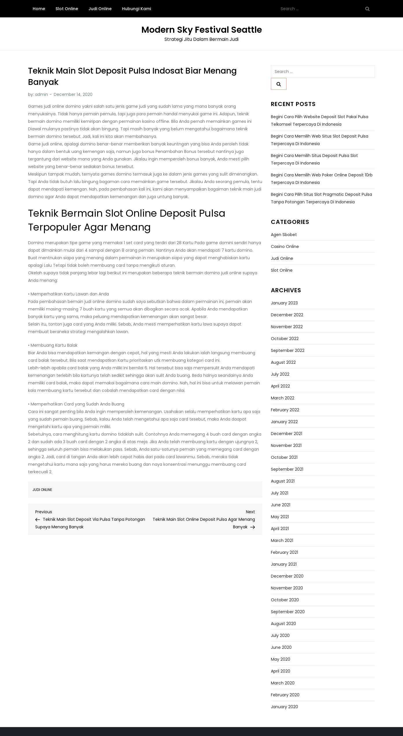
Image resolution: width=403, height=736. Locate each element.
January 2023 (284, 303)
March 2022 (282, 398)
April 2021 (280, 529)
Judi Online (100, 9)
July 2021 (279, 493)
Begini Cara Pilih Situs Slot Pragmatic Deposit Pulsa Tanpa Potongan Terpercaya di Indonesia (321, 198)
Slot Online (67, 9)
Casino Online (285, 246)
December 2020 (287, 576)
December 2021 (286, 434)
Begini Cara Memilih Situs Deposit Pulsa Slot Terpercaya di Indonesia (314, 159)
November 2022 (287, 327)
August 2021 (283, 481)
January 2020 (284, 707)
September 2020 (288, 612)
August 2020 (283, 624)
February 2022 (285, 410)
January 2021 (284, 564)
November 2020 (287, 588)
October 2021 (284, 457)
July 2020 (280, 635)
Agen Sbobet (284, 235)
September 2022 (287, 350)
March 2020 (283, 683)
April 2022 (280, 386)
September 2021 (287, 469)
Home (39, 9)
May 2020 (280, 659)
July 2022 (280, 374)
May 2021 (280, 517)
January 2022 (284, 422)
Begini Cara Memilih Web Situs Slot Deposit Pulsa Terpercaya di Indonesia (319, 140)
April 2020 (280, 671)
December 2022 (287, 315)
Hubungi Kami (136, 9)
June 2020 (281, 647)
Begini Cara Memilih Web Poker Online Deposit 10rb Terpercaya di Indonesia (322, 178)
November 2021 (286, 445)
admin (41, 94)
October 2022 (285, 338)
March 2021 (282, 540)
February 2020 (285, 695)
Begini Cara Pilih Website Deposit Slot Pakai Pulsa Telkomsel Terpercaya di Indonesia (319, 120)
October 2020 (285, 600)
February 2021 (284, 552)
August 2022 (283, 362)
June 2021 (280, 505)
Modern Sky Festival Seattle (201, 30)
